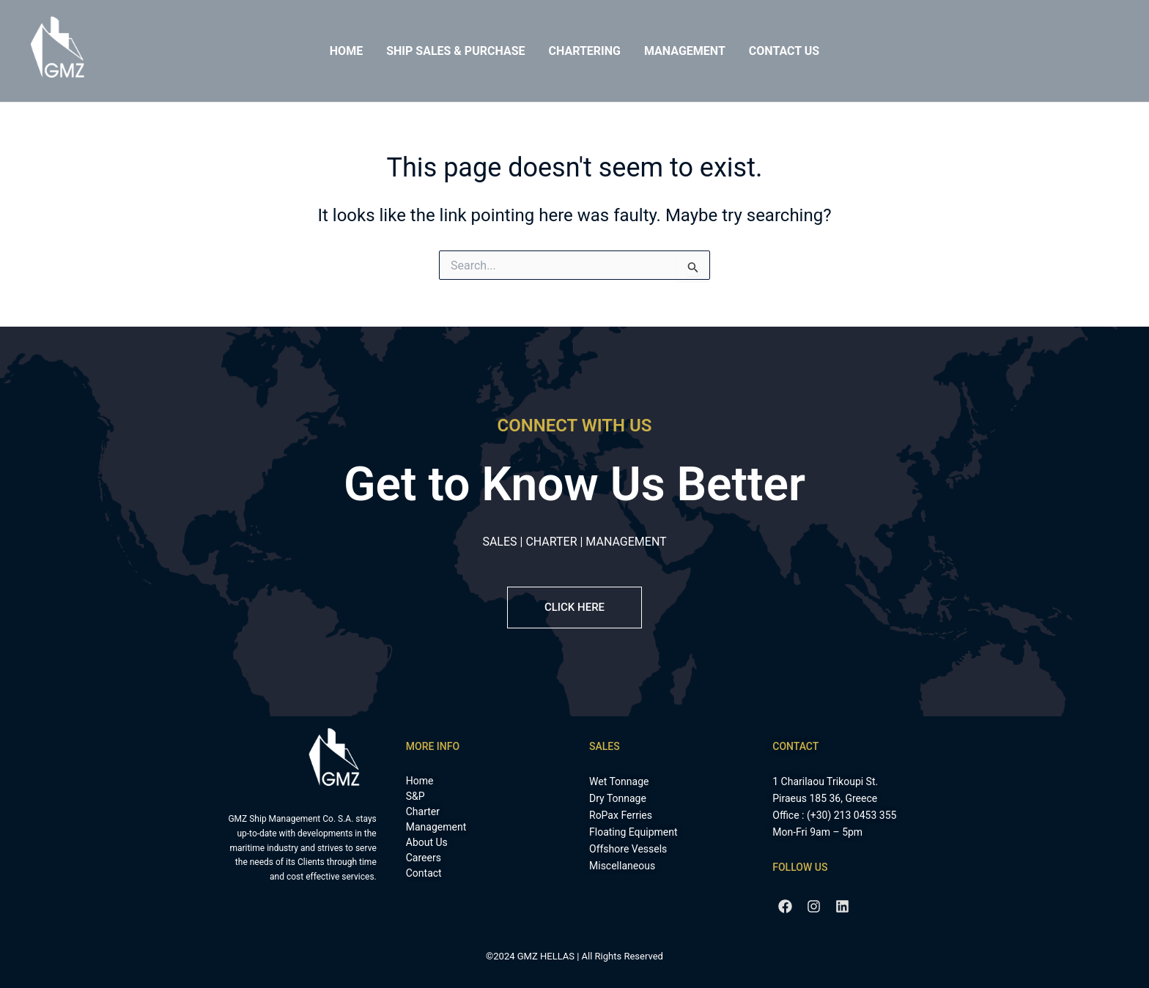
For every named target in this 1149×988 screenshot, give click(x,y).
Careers (423, 857)
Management (684, 51)
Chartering (584, 51)
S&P (415, 796)
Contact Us (784, 51)
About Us (427, 842)
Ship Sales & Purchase (455, 51)
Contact (424, 873)
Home (346, 51)
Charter (423, 811)
